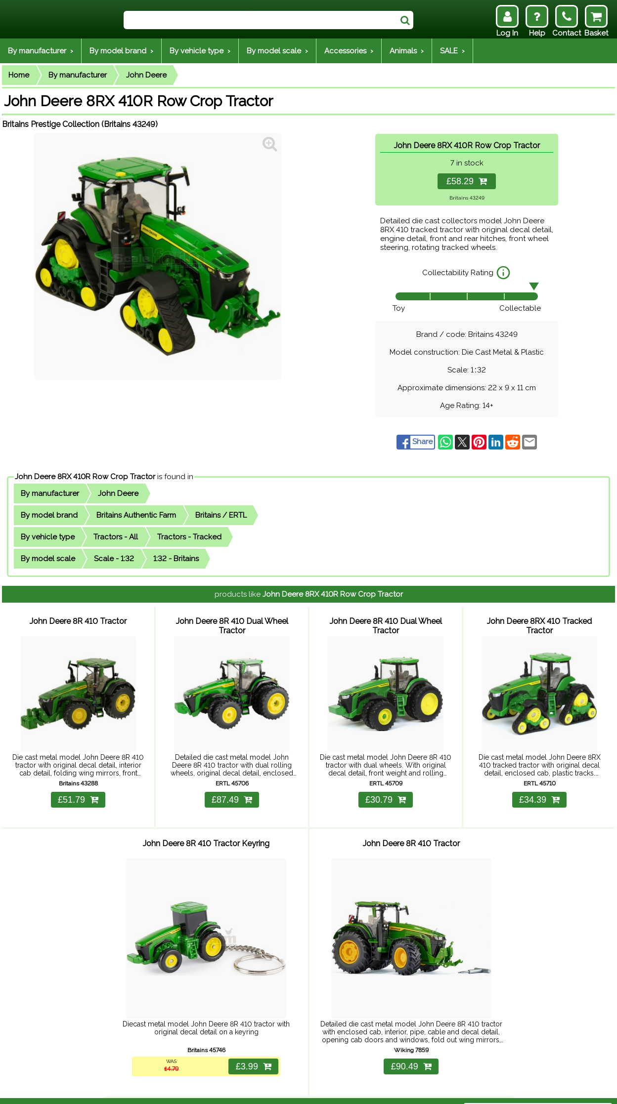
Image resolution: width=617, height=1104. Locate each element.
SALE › (452, 50)
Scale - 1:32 (114, 558)
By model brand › (121, 50)
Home (18, 75)
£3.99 (251, 1045)
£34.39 (539, 791)
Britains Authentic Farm (136, 515)
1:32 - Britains (176, 558)
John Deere (146, 75)
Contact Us (183, 1090)
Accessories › (348, 50)
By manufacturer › (40, 50)
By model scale (48, 558)
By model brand (49, 515)
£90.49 (411, 1045)
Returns (144, 1090)
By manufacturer (77, 75)
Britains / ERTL (221, 515)
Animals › (407, 50)
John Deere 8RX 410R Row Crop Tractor (85, 476)
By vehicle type (48, 536)
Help (84, 1090)
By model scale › (277, 50)
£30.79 (385, 791)
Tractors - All (115, 536)
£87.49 (232, 791)
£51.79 (78, 791)
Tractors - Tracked (189, 536)
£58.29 (466, 181)
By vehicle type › (200, 50)
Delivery (111, 1090)
